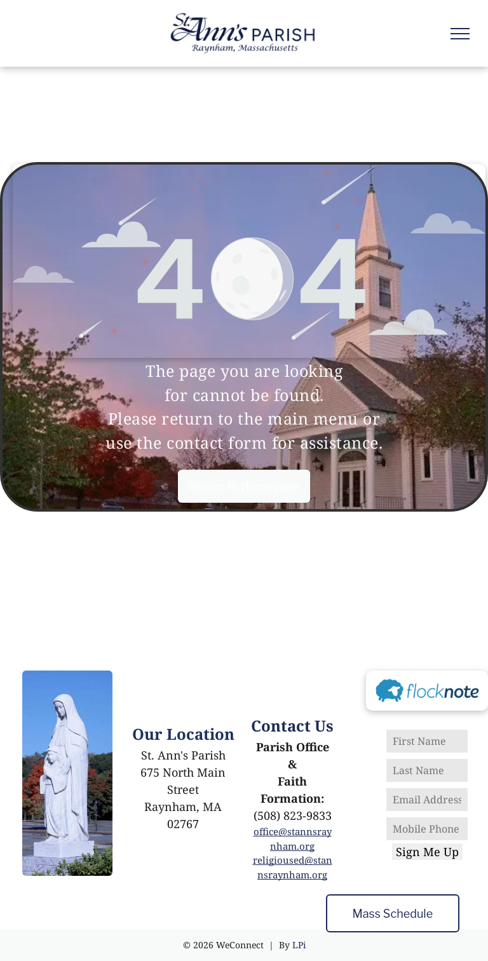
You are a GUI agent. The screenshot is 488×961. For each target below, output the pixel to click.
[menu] (460, 33)
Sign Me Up (427, 851)
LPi (299, 945)
